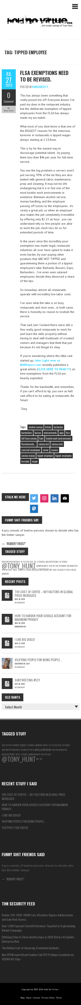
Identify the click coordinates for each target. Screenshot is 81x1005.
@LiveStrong (52, 561)
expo (61, 433)
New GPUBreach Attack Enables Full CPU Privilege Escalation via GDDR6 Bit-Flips (38, 956)
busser (38, 433)
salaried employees (30, 450)
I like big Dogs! (25, 639)
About (29, 997)
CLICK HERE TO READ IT (54, 369)
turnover (25, 461)
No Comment (20, 602)
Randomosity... (41, 87)
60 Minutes (72, 565)
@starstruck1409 (11, 749)
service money (28, 455)
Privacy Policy (48, 997)
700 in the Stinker (57, 565)
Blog (23, 997)
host (41, 438)
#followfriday (40, 569)
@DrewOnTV (42, 565)
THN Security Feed (18, 903)
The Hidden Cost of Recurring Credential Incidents (30, 948)
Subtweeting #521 (27, 679)
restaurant (43, 444)
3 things (41, 561)
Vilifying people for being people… (38, 659)
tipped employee (45, 455)
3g (41, 759)
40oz (73, 569)
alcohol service (36, 427)
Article (48, 427)
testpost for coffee (15, 827)
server (46, 450)
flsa (68, 433)
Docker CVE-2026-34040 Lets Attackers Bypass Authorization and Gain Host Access (37, 917)
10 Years (63, 561)
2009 (21, 569)
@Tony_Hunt (19, 565)
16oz (15, 569)
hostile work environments (58, 438)
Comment (9, 101)
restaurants (57, 444)
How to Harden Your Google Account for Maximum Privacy (43, 617)
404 (54, 569)
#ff (50, 569)
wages (35, 461)
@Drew (5, 573)
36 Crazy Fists (64, 569)
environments (50, 433)
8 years (28, 569)
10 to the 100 (55, 745)
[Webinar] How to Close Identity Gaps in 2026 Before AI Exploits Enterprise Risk (38, 939)
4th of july (7, 569)
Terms (59, 997)
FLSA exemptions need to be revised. (44, 76)
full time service (29, 438)
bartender (58, 427)
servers (54, 450)
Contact (36, 997)
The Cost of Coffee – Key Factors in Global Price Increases (44, 593)
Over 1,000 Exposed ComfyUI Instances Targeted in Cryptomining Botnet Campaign (38, 928)
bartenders (26, 433)
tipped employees (63, 455)
